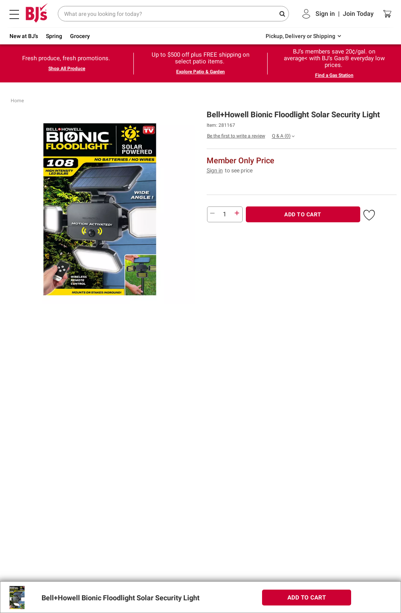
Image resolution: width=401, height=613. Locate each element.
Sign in (215, 170)
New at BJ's (24, 36)
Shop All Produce (66, 68)
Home (17, 100)
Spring (54, 36)
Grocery (80, 36)
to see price (239, 170)
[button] (369, 213)
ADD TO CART (302, 214)
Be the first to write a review (236, 136)
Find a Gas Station (334, 75)
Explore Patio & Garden (200, 71)
